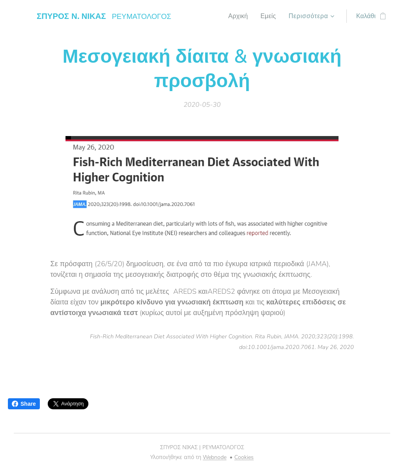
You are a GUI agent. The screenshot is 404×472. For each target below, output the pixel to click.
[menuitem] (238, 16)
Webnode (214, 457)
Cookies (244, 457)
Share (24, 404)
